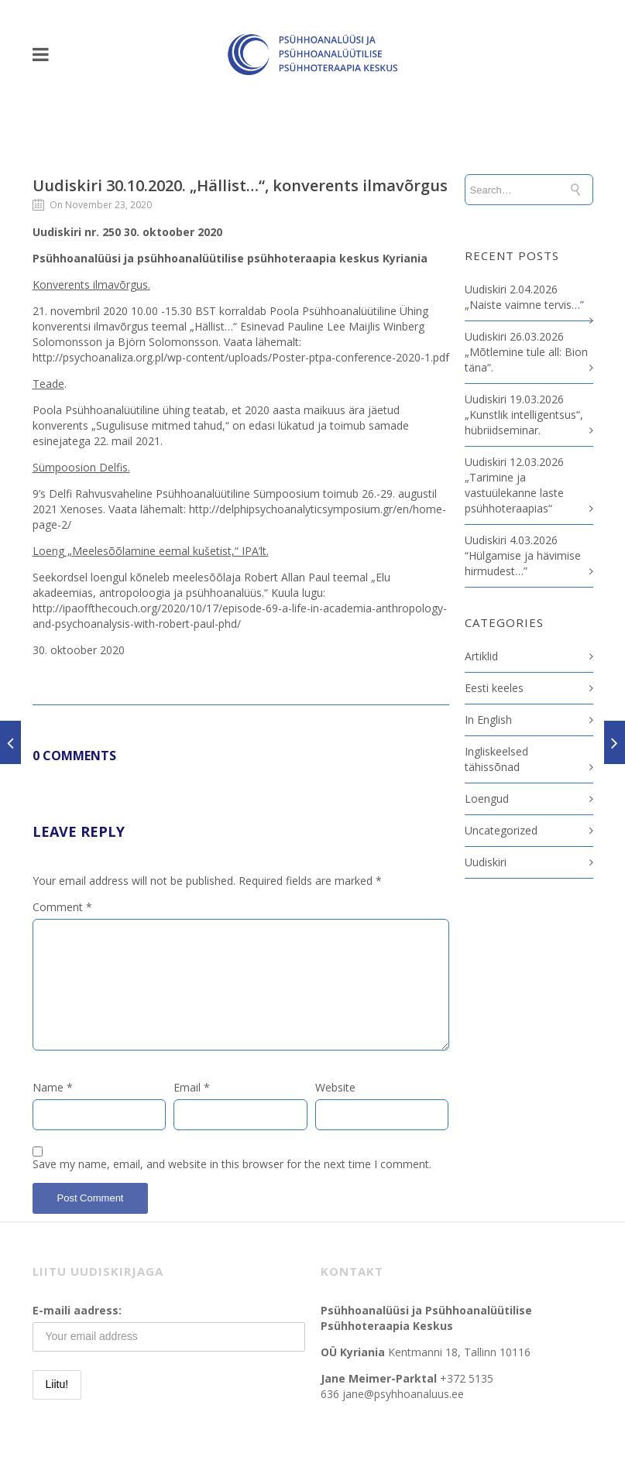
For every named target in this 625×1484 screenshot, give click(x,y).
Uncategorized (501, 830)
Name (53, 1087)
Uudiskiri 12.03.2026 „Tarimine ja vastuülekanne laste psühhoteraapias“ (514, 485)
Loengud (487, 798)
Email (191, 1087)
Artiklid (481, 656)
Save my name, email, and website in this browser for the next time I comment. (232, 1164)
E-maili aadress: (77, 1310)
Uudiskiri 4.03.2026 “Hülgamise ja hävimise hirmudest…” (523, 555)
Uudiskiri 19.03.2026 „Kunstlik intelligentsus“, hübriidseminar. (524, 414)
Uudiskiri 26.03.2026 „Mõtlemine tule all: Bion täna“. (526, 352)
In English (488, 719)
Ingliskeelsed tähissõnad (496, 759)
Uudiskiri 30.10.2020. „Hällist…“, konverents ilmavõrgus (240, 185)
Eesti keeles (494, 687)
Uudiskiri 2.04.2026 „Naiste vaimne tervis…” (524, 297)
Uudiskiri (486, 862)
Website (335, 1087)
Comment (62, 907)
